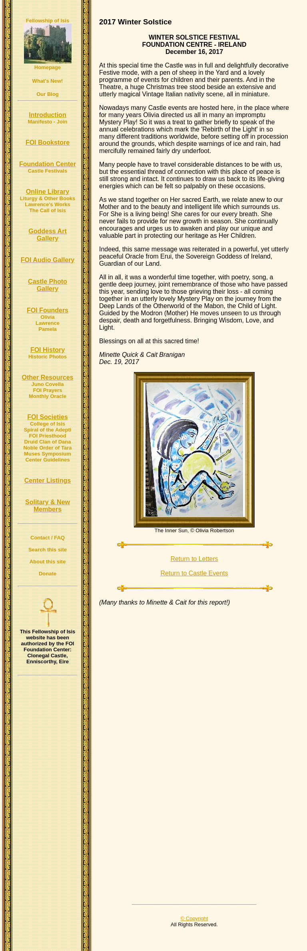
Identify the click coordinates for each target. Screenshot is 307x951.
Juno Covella (48, 384)
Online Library (47, 191)
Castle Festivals (47, 171)
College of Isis (47, 424)
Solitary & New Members (47, 506)
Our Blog (47, 94)
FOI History (47, 349)
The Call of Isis (47, 210)
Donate (47, 574)
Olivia (47, 317)
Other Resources (48, 377)
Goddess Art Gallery (47, 235)
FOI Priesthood (47, 436)
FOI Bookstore (48, 142)
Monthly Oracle (47, 396)
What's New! (47, 81)
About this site (48, 562)
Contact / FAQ (47, 538)
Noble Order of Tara (47, 448)
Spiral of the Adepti (48, 430)
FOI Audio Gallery (48, 260)
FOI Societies (47, 417)
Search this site (47, 550)
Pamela (47, 329)
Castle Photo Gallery (47, 285)
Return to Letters (194, 558)
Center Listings (47, 480)
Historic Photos (47, 357)
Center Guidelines (47, 460)
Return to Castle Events (194, 573)
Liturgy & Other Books (48, 198)
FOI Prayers (47, 390)
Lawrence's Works (47, 204)
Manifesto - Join (48, 122)
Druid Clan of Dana (47, 442)
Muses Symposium (47, 454)
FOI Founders (47, 310)
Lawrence (48, 323)
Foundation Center (47, 164)
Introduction (47, 114)
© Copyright (194, 918)
